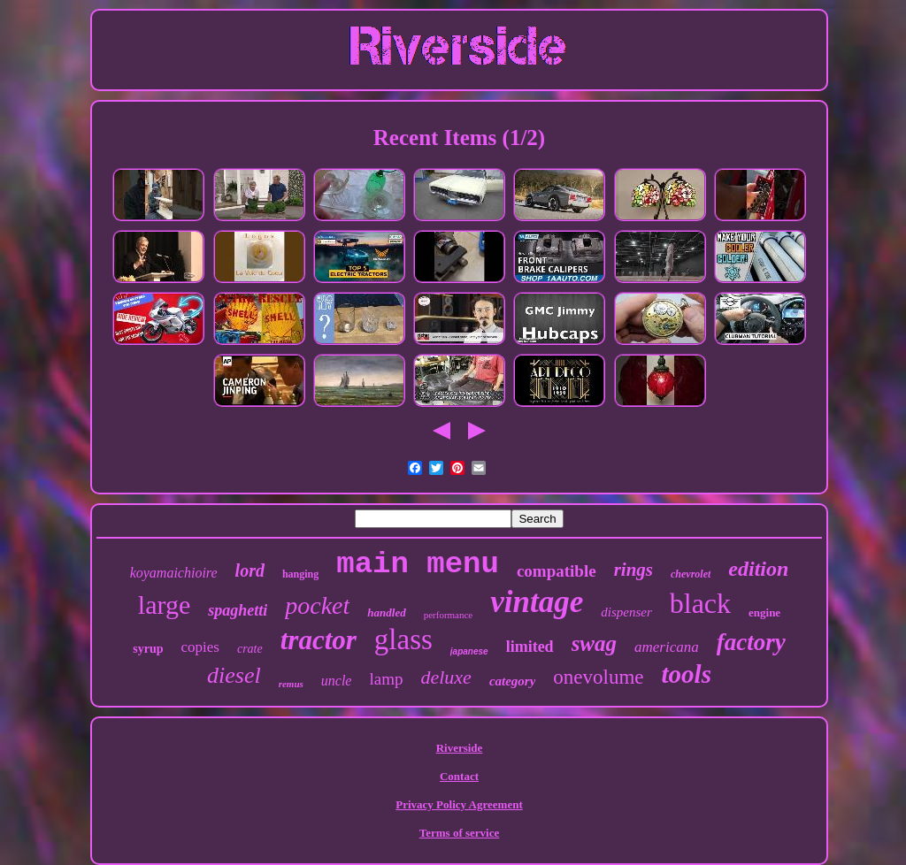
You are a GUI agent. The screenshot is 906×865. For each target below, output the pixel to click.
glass (403, 639)
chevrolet (690, 574)
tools (686, 674)
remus (291, 683)
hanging (300, 574)
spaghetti (237, 610)
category (512, 681)
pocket (317, 605)
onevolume (598, 677)
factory (751, 642)
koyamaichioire (174, 572)
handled (386, 612)
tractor (318, 639)
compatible (556, 571)
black (700, 603)
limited (530, 646)
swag (594, 643)
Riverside (459, 747)
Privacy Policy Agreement (458, 804)
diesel (234, 675)
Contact (459, 776)
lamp (386, 679)
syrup (148, 648)
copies (200, 647)
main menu (417, 564)
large (164, 604)
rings (633, 569)
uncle (336, 680)
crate (250, 648)
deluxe (445, 677)
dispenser (626, 612)
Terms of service (459, 832)
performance (448, 614)
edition (758, 568)
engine (764, 612)
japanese (469, 651)
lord (250, 570)
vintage (536, 602)
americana (666, 647)
